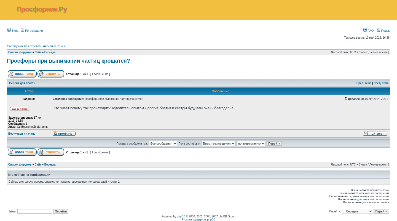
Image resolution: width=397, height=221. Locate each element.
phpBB (181, 216)
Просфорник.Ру (42, 9)
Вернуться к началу (21, 133)
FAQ (368, 30)
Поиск (383, 30)
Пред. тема (363, 83)
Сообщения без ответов (24, 46)
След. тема (381, 83)
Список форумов (20, 52)
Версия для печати (22, 83)
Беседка (50, 52)
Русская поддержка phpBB (198, 219)
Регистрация (32, 30)
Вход (12, 30)
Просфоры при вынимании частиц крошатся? (68, 61)
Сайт (38, 52)
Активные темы (54, 46)
